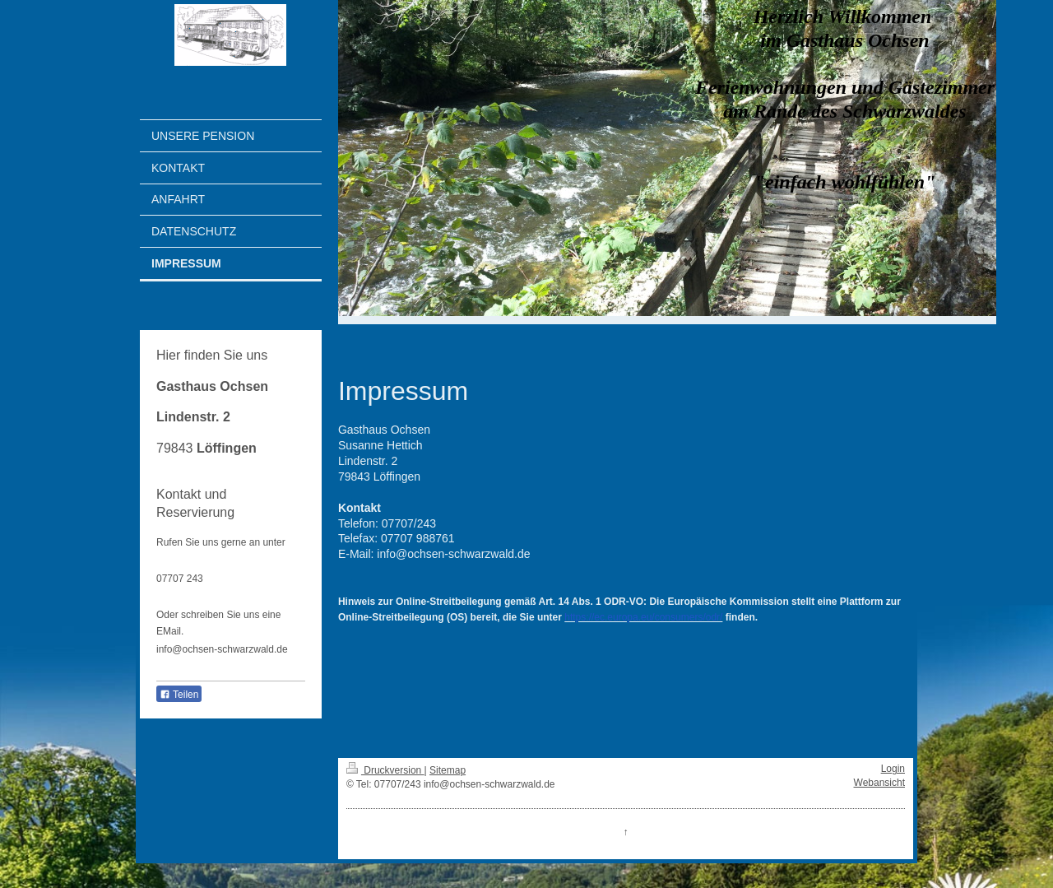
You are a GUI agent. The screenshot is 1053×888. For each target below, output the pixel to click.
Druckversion (385, 770)
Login (893, 768)
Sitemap (447, 770)
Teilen (179, 694)
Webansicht (879, 782)
